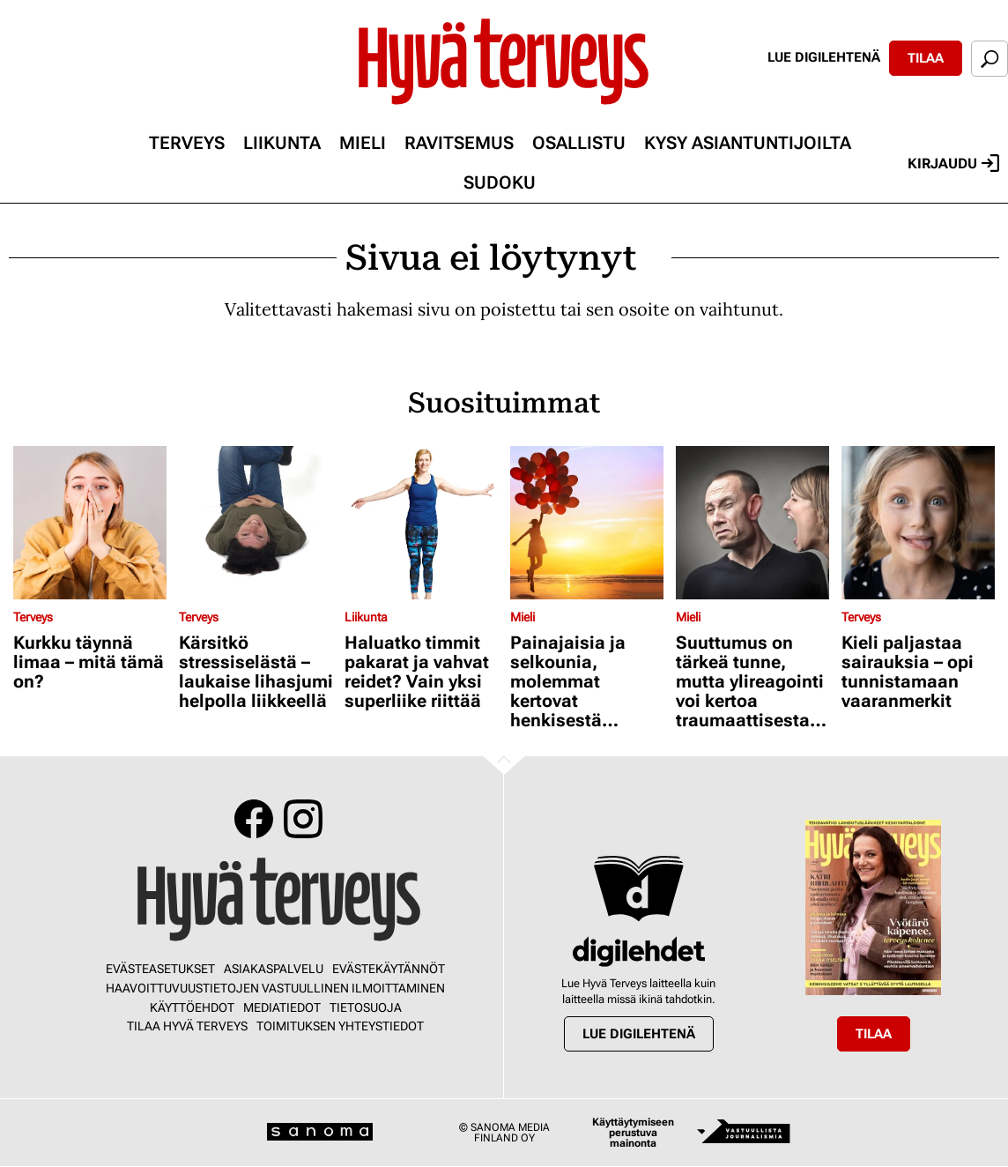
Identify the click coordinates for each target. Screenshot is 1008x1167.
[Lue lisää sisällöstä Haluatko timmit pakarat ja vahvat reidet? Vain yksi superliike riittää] (423, 522)
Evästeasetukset (160, 969)
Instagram (303, 818)
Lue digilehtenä (823, 57)
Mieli (362, 142)
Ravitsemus (459, 142)
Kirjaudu (953, 163)
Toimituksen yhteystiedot (340, 1026)
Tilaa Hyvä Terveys (187, 1026)
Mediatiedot (282, 1007)
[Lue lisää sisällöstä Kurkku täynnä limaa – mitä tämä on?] (91, 522)
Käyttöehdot (192, 1007)
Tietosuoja (366, 1007)
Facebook (253, 818)
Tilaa (926, 58)
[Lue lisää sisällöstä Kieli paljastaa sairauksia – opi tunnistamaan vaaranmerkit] (919, 522)
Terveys (187, 142)
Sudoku (499, 182)
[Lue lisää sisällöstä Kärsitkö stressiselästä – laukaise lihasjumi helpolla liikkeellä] (257, 522)
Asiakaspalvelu (273, 969)
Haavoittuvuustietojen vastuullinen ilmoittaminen (275, 988)
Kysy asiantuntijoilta (747, 142)
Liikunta (282, 142)
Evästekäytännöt (388, 969)
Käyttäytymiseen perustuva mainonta (633, 1132)
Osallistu (579, 142)
